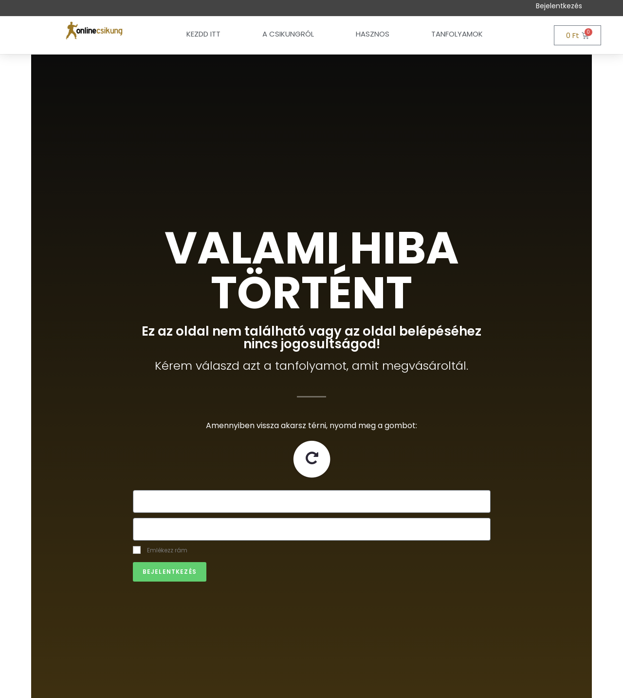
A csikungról (288, 34)
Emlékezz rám (160, 550)
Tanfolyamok (457, 34)
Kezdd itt (203, 34)
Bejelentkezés (559, 6)
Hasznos (372, 34)
